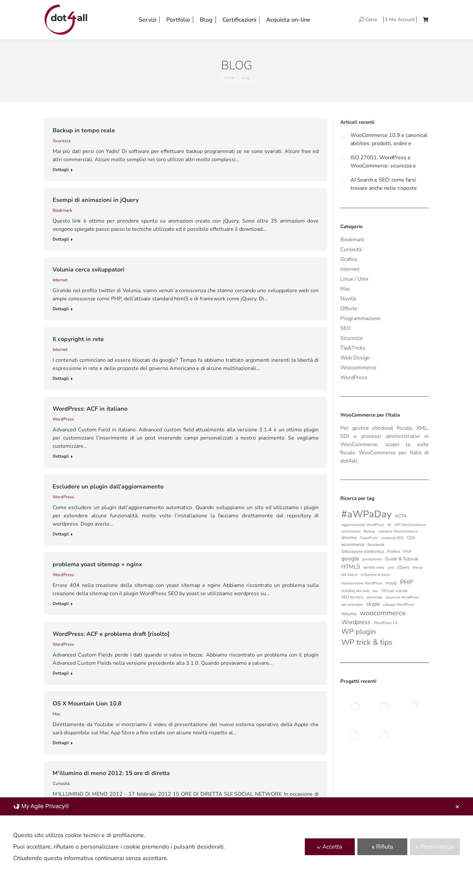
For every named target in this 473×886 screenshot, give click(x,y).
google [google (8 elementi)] (350, 558)
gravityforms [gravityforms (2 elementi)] (372, 559)
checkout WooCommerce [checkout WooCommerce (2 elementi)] (398, 531)
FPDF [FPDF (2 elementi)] (407, 551)
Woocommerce (358, 367)
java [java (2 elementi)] (391, 567)
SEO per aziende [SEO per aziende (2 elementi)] (394, 590)
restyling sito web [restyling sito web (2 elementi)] (355, 590)
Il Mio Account (400, 19)
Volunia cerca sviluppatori (88, 269)
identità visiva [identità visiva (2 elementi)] (373, 567)
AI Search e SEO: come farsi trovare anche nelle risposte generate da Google (383, 183)
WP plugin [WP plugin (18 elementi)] (358, 632)
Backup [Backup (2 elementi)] (369, 531)
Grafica (348, 259)
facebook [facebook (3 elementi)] (376, 544)
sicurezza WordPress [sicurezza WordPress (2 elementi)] (402, 597)
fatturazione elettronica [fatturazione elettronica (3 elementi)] (362, 551)
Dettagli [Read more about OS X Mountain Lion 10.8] (61, 743)
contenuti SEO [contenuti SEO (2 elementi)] (392, 537)
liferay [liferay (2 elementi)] (417, 567)
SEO (345, 328)
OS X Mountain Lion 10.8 (87, 703)
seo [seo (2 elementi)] (375, 590)
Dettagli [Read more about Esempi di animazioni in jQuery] (61, 239)
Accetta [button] (329, 847)
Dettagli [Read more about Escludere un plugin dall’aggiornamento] (61, 534)
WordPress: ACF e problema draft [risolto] (111, 634)
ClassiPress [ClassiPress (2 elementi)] (369, 537)
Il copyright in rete (78, 339)
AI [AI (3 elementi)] (389, 524)
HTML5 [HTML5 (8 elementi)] (350, 567)
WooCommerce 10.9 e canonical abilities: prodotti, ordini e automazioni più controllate (388, 139)
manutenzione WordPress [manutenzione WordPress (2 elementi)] (361, 583)
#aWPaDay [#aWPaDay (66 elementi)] (366, 514)
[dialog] (236, 841)
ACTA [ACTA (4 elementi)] (401, 516)
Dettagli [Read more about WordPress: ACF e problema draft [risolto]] (61, 673)
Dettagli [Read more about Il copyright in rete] (61, 378)
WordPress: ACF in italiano (90, 409)
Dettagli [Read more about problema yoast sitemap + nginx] (61, 604)
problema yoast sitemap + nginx (97, 564)
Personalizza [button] (435, 847)
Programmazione (360, 318)
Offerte (348, 308)
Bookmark (62, 210)
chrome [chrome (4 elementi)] (348, 537)
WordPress (63, 419)
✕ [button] (457, 807)
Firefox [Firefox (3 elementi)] (393, 551)
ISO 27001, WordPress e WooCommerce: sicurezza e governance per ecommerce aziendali (383, 161)
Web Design (355, 357)
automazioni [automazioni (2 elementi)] (350, 531)
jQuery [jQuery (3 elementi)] (403, 567)
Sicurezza (62, 141)
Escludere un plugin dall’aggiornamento (108, 486)
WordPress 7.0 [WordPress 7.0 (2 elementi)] (385, 622)
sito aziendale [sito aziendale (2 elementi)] (352, 604)
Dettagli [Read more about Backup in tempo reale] (61, 170)
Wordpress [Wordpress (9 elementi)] (356, 622)
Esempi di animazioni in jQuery (96, 200)
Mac (56, 714)
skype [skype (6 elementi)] (373, 604)
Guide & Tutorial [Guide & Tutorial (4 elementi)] (401, 559)
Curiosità (61, 784)
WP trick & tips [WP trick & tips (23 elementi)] (366, 642)
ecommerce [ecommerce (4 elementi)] (352, 544)
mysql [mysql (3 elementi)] (391, 583)
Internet (60, 280)
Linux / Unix (354, 279)
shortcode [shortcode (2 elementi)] (374, 597)
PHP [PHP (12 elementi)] (406, 582)
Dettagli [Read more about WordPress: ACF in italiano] (61, 456)
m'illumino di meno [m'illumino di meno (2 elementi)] (375, 574)
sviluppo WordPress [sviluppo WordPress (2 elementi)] (399, 604)
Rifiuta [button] (382, 847)
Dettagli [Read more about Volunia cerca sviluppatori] (61, 309)
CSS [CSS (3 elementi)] (411, 537)
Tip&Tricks (352, 348)
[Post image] (343, 138)
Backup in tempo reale (84, 130)
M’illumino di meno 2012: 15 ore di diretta (111, 773)
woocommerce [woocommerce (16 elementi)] (383, 612)
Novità (348, 298)
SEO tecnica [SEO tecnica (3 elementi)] (352, 597)
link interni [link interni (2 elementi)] (349, 574)
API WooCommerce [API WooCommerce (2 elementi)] (410, 524)
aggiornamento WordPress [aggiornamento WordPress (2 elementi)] (362, 524)
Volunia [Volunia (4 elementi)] (348, 614)
